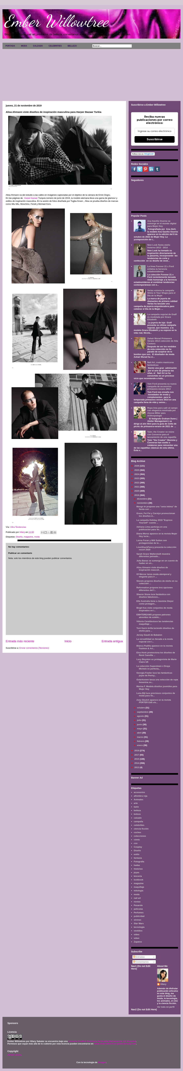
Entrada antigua (112, 641)
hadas (137, 865)
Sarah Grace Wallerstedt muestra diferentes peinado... (153, 555)
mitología (138, 890)
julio (139, 720)
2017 (137, 755)
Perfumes (138, 912)
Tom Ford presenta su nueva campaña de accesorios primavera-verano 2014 (161, 386)
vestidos (138, 930)
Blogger (102, 1062)
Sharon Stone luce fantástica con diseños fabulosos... (153, 595)
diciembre (142, 499)
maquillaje (139, 887)
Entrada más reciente (20, 641)
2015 (137, 759)
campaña (138, 821)
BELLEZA (72, 46)
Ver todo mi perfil (166, 1007)
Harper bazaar (31, 198)
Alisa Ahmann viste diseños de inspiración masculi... (152, 568)
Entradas (139, 957)
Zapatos (138, 942)
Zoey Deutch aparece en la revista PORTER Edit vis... (153, 701)
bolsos (137, 814)
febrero (141, 741)
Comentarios (141, 962)
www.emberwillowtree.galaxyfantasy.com (115, 1043)
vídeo (136, 938)
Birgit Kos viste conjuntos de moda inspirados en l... (154, 609)
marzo (140, 737)
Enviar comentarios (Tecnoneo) (34, 648)
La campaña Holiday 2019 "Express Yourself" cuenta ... (154, 521)
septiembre (143, 712)
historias (138, 869)
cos (135, 843)
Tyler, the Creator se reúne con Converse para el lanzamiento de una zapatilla (161, 434)
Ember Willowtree (56, 21)
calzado (138, 818)
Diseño (19, 537)
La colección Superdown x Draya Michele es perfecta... (153, 667)
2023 (137, 478)
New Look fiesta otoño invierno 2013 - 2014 (158, 246)
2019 (137, 495)
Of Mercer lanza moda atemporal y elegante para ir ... (153, 575)
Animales (138, 799)
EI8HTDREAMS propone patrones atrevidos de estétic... (153, 615)
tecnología (139, 927)
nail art (137, 898)
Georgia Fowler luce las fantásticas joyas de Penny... (154, 674)
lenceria (138, 876)
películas (138, 909)
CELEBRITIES (55, 46)
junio (140, 724)
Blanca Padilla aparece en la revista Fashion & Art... (154, 647)
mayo (140, 728)
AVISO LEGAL (14, 1055)
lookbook (138, 879)
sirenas (137, 920)
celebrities (139, 825)
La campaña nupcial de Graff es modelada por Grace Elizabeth (162, 317)
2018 (137, 750)
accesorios (139, 792)
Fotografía (139, 861)
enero (140, 745)
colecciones (140, 836)
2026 (137, 466)
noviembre (142, 503)
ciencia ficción (141, 829)
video (136, 934)
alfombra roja (140, 796)
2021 (137, 487)
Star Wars (139, 923)
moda (37, 537)
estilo (136, 854)
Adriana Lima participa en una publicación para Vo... (151, 528)
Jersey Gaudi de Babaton (149, 635)
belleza (137, 810)
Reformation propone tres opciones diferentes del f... (154, 588)
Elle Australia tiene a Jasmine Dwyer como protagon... (154, 602)
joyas (136, 872)
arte (136, 803)
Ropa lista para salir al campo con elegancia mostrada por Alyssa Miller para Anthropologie (162, 412)
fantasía (138, 858)
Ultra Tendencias (18, 527)
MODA (24, 46)
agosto (141, 716)
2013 (137, 767)
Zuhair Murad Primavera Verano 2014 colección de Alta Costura (162, 341)
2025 (137, 470)
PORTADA (10, 46)
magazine (28, 537)
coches (137, 832)
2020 (137, 491)
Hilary (163, 984)
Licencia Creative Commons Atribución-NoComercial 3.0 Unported (102, 1041)
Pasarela (138, 905)
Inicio (67, 641)
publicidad (139, 916)
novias (137, 901)
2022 (137, 482)
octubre (141, 707)
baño (136, 807)
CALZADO (38, 46)
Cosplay (138, 847)
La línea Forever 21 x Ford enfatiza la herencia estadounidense (160, 269)
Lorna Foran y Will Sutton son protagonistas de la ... (151, 541)
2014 (137, 763)
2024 (137, 474)
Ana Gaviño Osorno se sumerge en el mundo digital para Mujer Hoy (161, 223)
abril (139, 732)
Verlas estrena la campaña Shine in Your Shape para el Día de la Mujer (161, 293)
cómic (137, 839)
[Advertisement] (91, 74)
